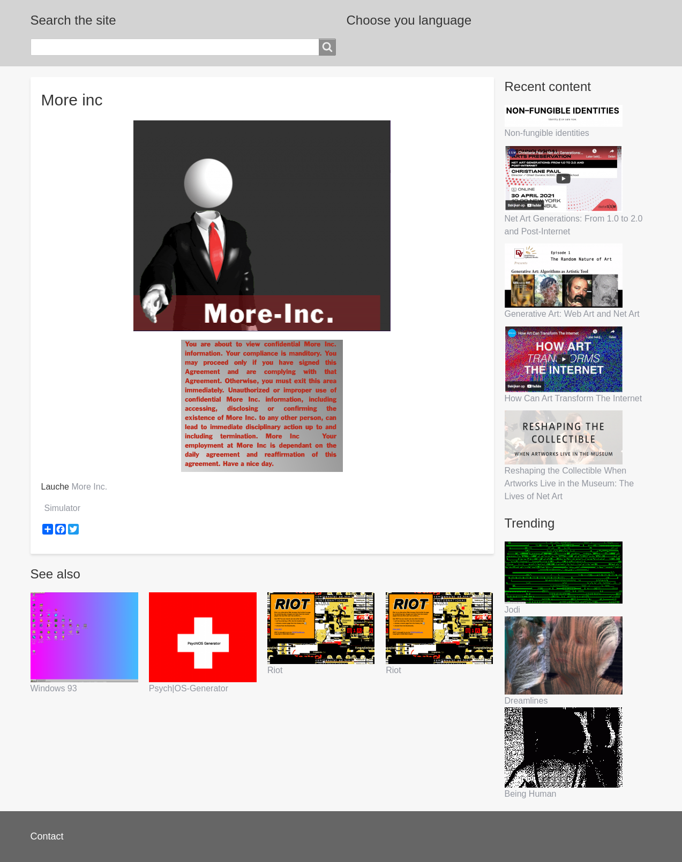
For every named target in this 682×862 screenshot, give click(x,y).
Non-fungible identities (547, 133)
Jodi (512, 609)
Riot (274, 670)
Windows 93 (54, 688)
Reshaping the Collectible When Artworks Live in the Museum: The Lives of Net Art (569, 483)
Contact (47, 836)
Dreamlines (526, 700)
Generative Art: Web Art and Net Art (572, 313)
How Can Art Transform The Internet (573, 398)
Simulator (62, 508)
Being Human (531, 793)
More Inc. (89, 486)
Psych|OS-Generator (188, 688)
